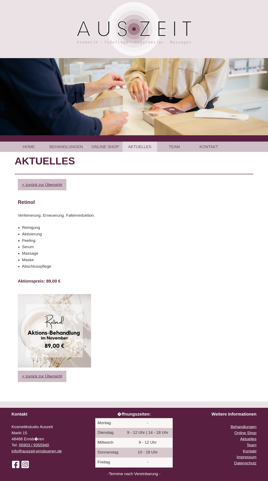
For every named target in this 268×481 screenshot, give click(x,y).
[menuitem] (29, 147)
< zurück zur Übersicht (42, 184)
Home (29, 147)
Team (174, 147)
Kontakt (209, 147)
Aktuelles (139, 147)
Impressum (246, 457)
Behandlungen (66, 147)
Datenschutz (245, 463)
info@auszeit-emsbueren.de (37, 451)
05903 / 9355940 (34, 445)
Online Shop (105, 147)
